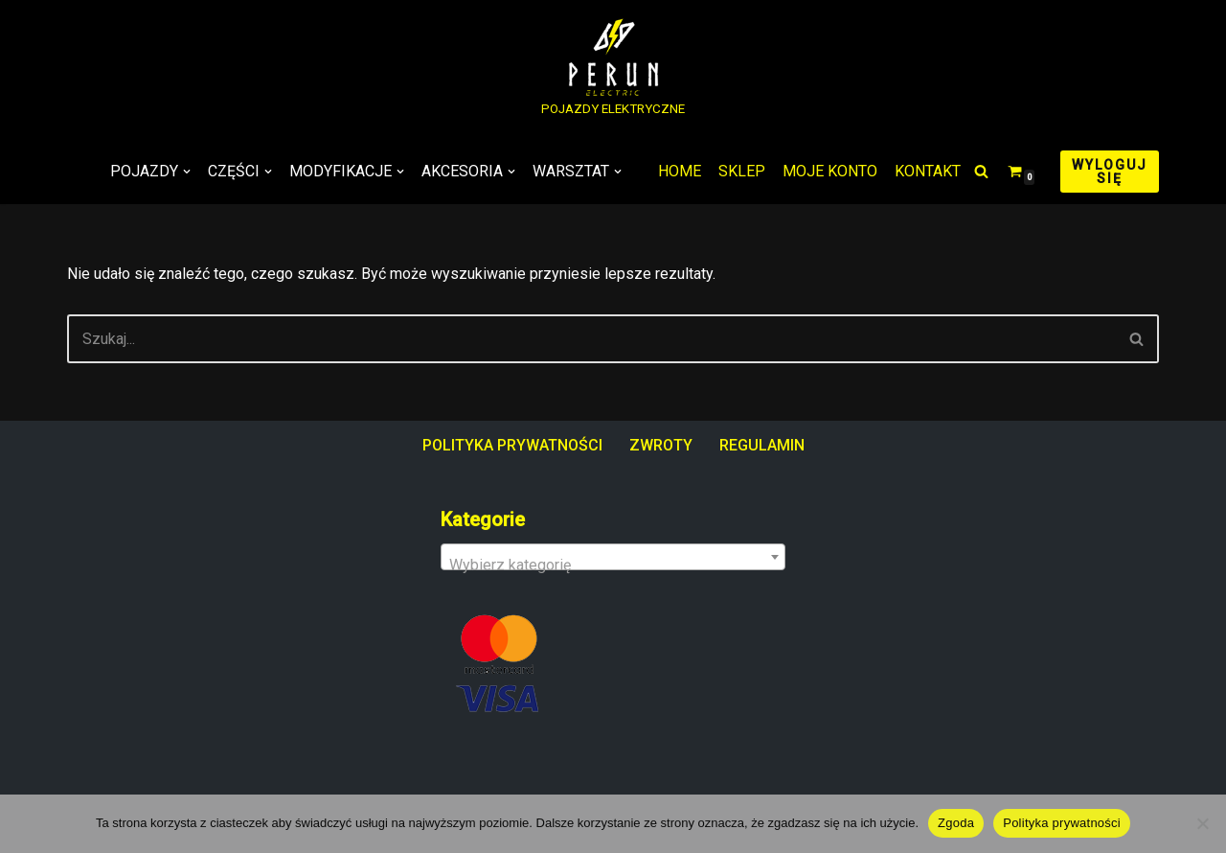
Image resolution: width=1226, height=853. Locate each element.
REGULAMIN (762, 445)
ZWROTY (660, 445)
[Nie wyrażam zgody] (1202, 823)
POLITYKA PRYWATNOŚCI (512, 445)
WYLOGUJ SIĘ (1109, 171)
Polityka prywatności (1062, 823)
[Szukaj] (981, 171)
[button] (187, 171)
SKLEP (741, 171)
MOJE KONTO (830, 171)
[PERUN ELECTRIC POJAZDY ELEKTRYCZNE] (613, 69)
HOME (679, 171)
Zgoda (956, 823)
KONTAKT (928, 171)
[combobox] (613, 556)
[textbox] (613, 565)
